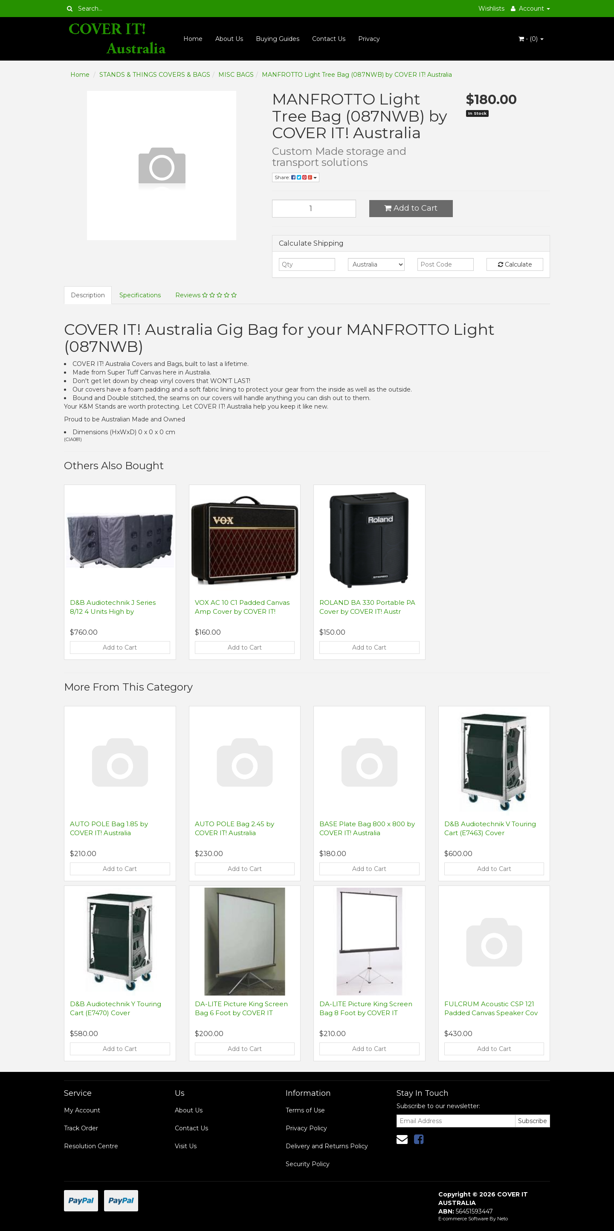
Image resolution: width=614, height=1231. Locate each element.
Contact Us (328, 39)
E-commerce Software (463, 1219)
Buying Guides (277, 39)
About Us (229, 39)
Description (88, 295)
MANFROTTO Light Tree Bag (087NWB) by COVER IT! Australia (357, 74)
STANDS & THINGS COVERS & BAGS (154, 74)
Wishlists (491, 8)
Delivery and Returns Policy (327, 1146)
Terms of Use (305, 1110)
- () (531, 39)
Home (193, 39)
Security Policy (308, 1164)
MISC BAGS (236, 74)
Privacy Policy (306, 1128)
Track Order (81, 1128)
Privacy (369, 39)
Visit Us (186, 1146)
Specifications (140, 295)
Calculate (515, 264)
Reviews (206, 295)
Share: (296, 177)
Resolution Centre (91, 1146)
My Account (82, 1110)
